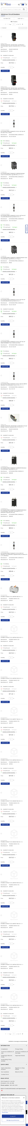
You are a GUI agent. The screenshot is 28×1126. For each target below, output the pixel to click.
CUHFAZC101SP (4, 382)
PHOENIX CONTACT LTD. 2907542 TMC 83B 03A (12, 964)
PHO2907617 (4, 922)
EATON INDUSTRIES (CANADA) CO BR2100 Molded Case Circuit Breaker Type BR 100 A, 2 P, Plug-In (13, 174)
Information (14, 1045)
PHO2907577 (4, 718)
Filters (7, 18)
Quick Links (14, 1064)
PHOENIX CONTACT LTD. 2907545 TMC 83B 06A (12, 1005)
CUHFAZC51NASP (5, 298)
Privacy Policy (19, 1049)
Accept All (13, 1116)
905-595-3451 (14, 1085)
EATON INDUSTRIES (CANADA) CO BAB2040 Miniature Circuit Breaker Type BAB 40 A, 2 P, (13, 468)
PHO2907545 (4, 1004)
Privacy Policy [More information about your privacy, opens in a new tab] (5, 1112)
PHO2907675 (4, 881)
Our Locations (5, 1072)
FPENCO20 (3, 424)
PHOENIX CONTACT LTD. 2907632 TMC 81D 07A (12, 760)
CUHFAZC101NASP (5, 214)
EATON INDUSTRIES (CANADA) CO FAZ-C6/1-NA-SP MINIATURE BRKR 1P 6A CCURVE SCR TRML (13, 342)
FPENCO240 (4, 43)
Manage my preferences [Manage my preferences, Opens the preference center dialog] (13, 1120)
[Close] (24, 1097)
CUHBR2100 (4, 172)
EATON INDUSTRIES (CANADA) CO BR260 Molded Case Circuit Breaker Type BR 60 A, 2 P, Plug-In (14, 258)
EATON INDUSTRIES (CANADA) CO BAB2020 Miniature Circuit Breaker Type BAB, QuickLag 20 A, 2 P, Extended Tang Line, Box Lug (13, 511)
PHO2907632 (4, 758)
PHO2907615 (4, 595)
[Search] (14, 9)
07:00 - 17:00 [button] (23, 3)
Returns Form (19, 1072)
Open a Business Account (6, 1068)
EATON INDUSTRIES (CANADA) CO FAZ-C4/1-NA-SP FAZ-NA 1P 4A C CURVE (13, 132)
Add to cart (5, 70)
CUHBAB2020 (4, 508)
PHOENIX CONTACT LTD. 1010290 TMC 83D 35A (12, 801)
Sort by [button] (20, 18)
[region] (13, 1110)
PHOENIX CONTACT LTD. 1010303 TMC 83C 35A (12, 841)
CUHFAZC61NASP (5, 340)
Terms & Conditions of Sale (7, 1052)
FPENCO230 (4, 86)
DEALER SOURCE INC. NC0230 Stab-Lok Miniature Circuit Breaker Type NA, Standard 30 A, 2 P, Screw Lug (13, 89)
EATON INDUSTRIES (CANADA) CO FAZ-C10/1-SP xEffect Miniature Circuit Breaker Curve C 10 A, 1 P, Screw (14, 384)
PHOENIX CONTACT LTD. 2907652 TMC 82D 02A (12, 678)
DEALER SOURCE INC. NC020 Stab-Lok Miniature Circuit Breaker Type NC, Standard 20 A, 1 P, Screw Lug (14, 426)
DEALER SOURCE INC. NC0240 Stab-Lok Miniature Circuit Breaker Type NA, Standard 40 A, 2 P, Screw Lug (13, 46)
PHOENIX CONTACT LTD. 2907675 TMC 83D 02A (12, 882)
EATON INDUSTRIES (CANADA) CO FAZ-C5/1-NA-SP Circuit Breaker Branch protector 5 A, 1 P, (13, 300)
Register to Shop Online (20, 1068)
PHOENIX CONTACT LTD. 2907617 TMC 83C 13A (12, 923)
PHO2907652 (4, 677)
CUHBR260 (3, 256)
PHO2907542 (4, 963)
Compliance (4, 1049)
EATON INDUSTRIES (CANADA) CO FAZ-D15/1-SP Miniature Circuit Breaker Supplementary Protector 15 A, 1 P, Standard (14, 554)
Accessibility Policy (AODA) (6, 1060)
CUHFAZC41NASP (5, 130)
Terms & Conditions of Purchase (21, 1052)
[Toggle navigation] (2, 4)
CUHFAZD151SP (4, 552)
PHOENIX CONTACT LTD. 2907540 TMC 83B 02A (12, 637)
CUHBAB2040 (4, 466)
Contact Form (5, 1074)
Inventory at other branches (9, 60)
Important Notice (20, 1055)
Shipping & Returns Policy (6, 1056)
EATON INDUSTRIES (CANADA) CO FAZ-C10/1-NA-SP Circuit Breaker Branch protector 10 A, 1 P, (13, 216)
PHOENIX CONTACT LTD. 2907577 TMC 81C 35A (12, 719)
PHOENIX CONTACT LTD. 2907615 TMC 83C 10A (12, 596)
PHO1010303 (4, 840)
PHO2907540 (4, 636)
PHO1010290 (4, 799)
